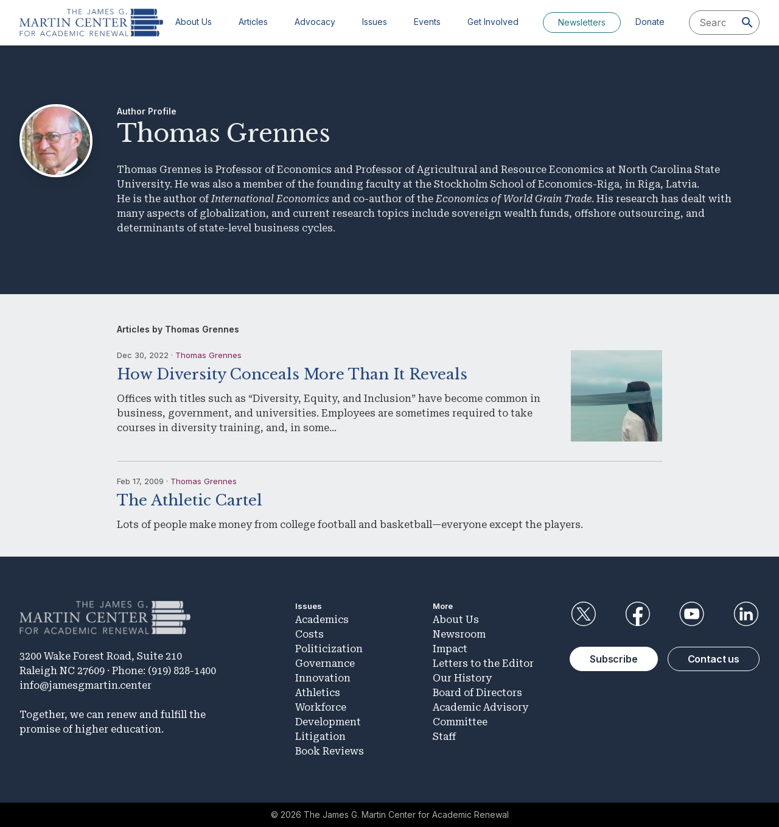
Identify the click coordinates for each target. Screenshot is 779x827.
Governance (325, 663)
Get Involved (493, 21)
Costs (309, 634)
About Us (193, 21)
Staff (444, 736)
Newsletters (582, 22)
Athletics (317, 693)
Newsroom (459, 634)
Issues (374, 21)
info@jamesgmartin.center (85, 685)
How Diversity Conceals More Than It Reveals (292, 374)
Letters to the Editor (483, 663)
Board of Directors (477, 693)
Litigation (320, 736)
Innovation (323, 678)
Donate (650, 21)
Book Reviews (329, 751)
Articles (253, 21)
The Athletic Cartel (189, 500)
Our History (462, 678)
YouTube (692, 613)
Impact (450, 649)
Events (427, 21)
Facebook (637, 613)
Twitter (583, 613)
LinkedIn (746, 613)
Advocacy (315, 21)
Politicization (329, 649)
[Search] (747, 22)
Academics (322, 619)
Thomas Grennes (208, 355)
